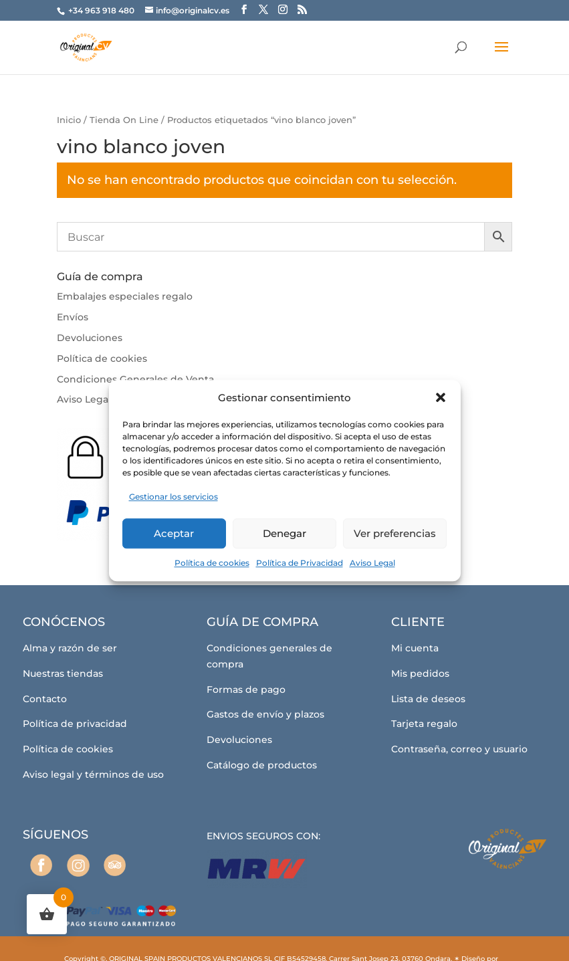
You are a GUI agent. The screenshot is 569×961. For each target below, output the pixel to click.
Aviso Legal (372, 563)
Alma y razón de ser (70, 648)
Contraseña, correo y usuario (459, 749)
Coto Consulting (280, 938)
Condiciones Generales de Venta (135, 379)
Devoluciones (89, 338)
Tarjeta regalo (424, 724)
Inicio (69, 120)
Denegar (284, 533)
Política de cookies (212, 563)
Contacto (45, 699)
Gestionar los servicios (173, 497)
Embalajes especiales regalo (125, 296)
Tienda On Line (124, 120)
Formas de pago (246, 689)
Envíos (72, 317)
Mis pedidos (420, 673)
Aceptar (174, 533)
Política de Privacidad (299, 563)
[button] (440, 398)
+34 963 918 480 (102, 10)
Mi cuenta (415, 648)
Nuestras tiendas (63, 673)
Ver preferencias (395, 533)
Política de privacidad (75, 724)
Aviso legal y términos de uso (93, 774)
